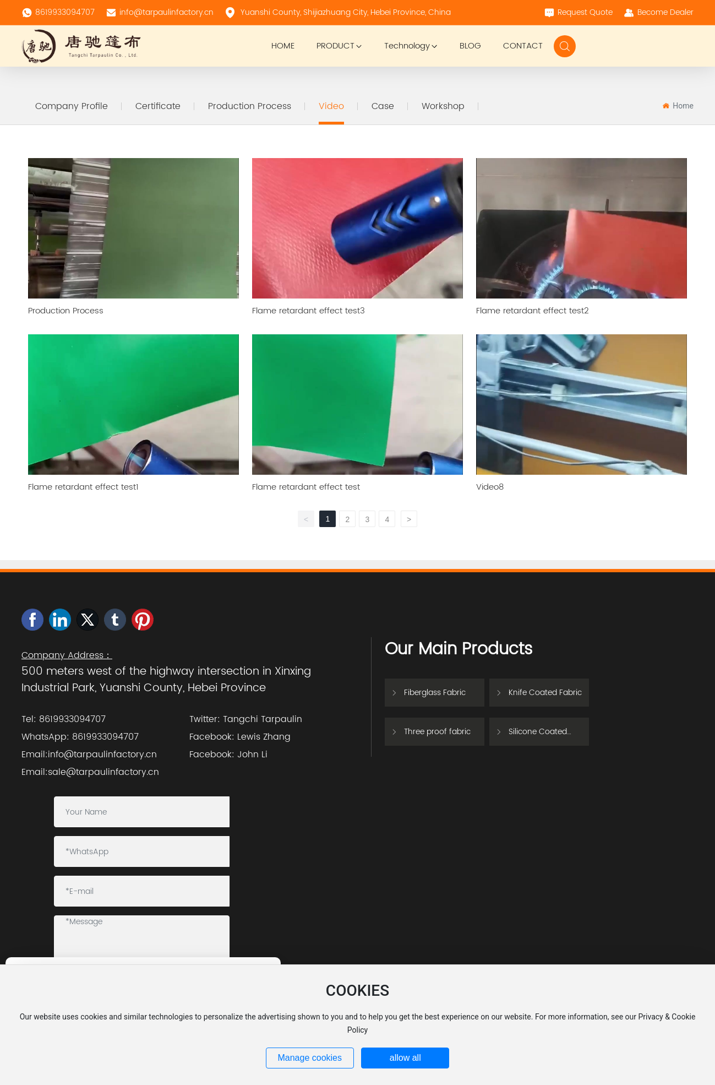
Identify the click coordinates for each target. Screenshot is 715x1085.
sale (57, 772)
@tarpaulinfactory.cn (112, 772)
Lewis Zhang (264, 737)
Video (331, 106)
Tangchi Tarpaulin (262, 719)
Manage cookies (309, 1057)
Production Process (249, 106)
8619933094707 (58, 12)
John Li (252, 754)
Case (383, 106)
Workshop (443, 106)
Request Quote (578, 12)
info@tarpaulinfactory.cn (160, 12)
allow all (405, 1057)
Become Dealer (659, 12)
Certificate (158, 106)
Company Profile (71, 106)
